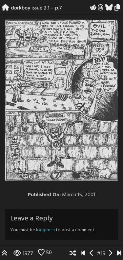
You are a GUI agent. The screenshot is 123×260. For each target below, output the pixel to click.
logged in (45, 230)
